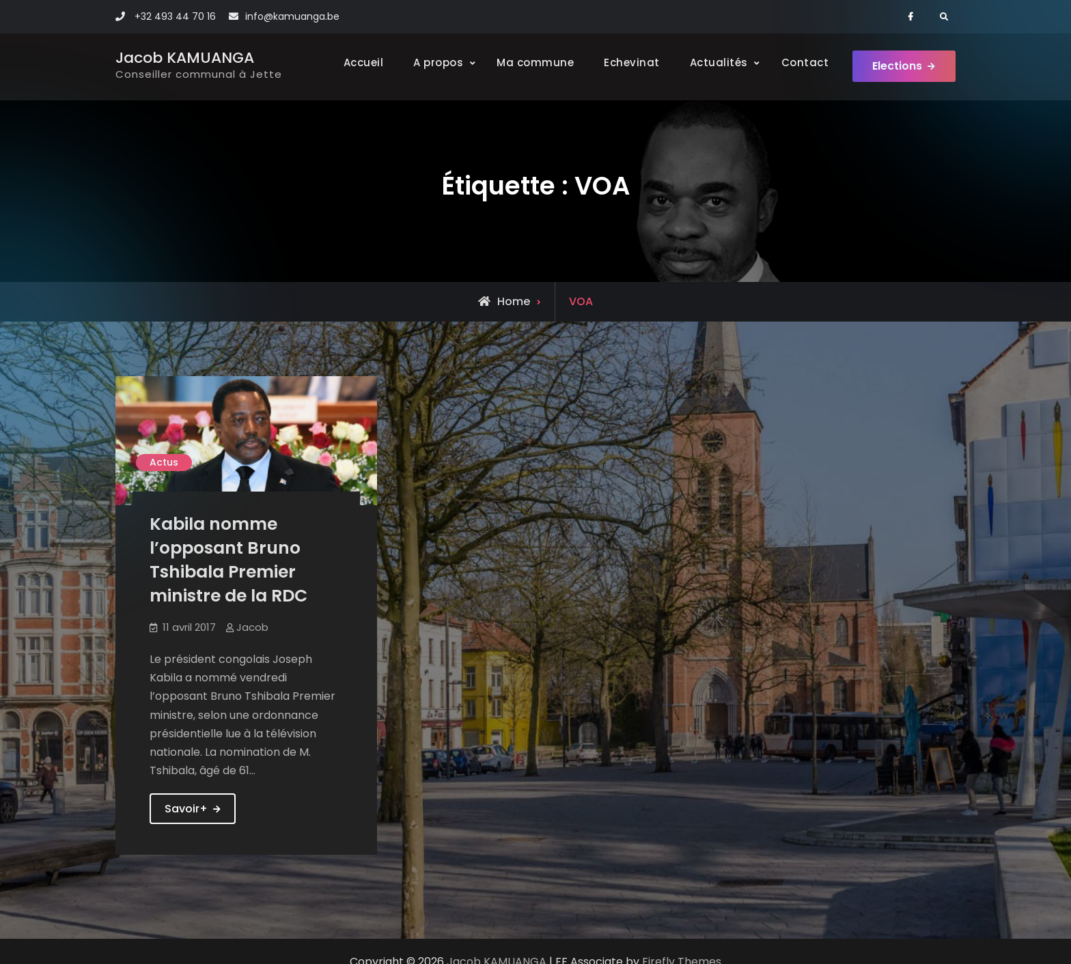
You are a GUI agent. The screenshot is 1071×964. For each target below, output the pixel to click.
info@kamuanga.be (292, 16)
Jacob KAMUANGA (184, 57)
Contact (805, 62)
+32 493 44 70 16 (175, 16)
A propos (437, 62)
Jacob (252, 627)
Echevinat (631, 62)
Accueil (363, 62)
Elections (897, 66)
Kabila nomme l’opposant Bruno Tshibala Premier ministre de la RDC (228, 560)
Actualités (718, 62)
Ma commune (534, 62)
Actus (164, 462)
